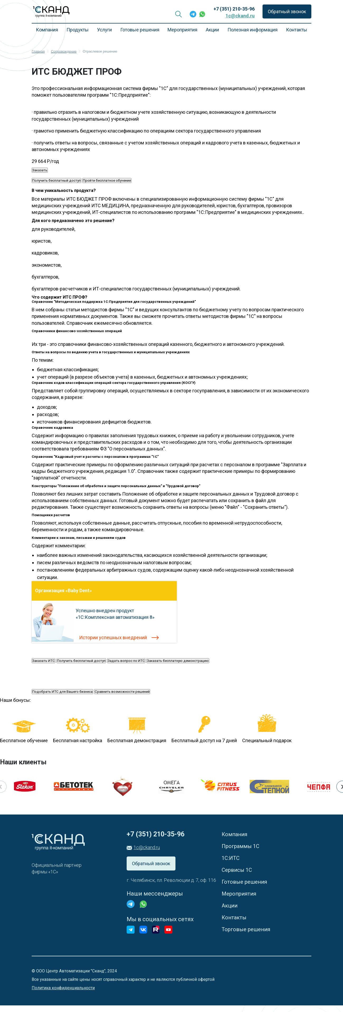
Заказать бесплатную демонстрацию (178, 661)
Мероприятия (182, 29)
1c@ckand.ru (240, 15)
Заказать (39, 170)
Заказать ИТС (43, 661)
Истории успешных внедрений (113, 637)
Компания (47, 29)
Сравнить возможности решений (122, 692)
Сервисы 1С (237, 870)
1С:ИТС (231, 858)
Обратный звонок (287, 11)
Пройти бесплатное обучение (107, 180)
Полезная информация (252, 29)
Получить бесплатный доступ (56, 180)
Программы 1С (240, 846)
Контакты (296, 29)
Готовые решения (139, 29)
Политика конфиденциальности (63, 987)
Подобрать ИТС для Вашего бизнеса (62, 692)
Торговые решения (246, 929)
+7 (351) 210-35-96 (234, 9)
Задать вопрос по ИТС (126, 661)
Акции (212, 29)
